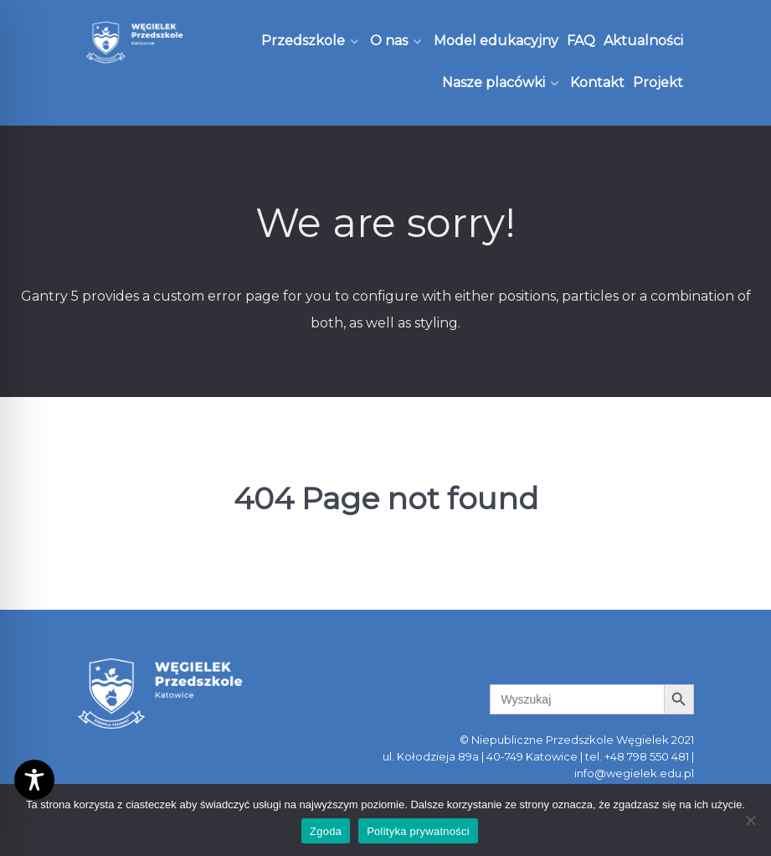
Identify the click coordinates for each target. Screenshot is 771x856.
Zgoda (326, 831)
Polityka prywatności (418, 831)
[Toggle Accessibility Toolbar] (34, 780)
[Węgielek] (135, 42)
